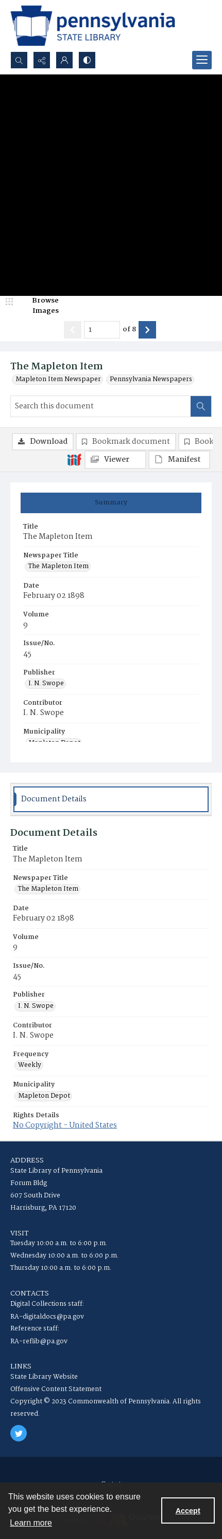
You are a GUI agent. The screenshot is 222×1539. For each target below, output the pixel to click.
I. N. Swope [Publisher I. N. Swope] (46, 684)
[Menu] (202, 60)
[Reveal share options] (41, 60)
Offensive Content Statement (55, 1389)
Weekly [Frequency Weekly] (29, 1065)
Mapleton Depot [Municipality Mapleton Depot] (44, 1096)
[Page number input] (102, 330)
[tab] (111, 503)
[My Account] (64, 60)
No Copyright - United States (65, 1125)
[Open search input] (19, 60)
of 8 (129, 330)
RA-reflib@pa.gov (38, 1341)
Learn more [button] (31, 1522)
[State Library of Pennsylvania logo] (92, 25)
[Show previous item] (72, 330)
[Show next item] (147, 330)
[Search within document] (201, 406)
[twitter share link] (18, 1433)
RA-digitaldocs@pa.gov (47, 1316)
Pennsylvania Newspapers (151, 379)
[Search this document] (101, 406)
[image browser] (38, 306)
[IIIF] (74, 459)
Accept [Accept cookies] (188, 1511)
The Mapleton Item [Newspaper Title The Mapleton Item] (58, 566)
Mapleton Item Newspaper (58, 379)
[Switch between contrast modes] (87, 60)
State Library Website (44, 1377)
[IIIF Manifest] (179, 460)
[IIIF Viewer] (115, 460)
